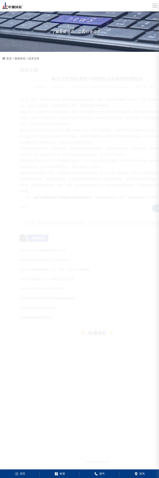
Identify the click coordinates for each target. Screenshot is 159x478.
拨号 (99, 473)
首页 (9, 58)
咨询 (139, 473)
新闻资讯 (20, 58)
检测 (59, 473)
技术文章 (33, 58)
